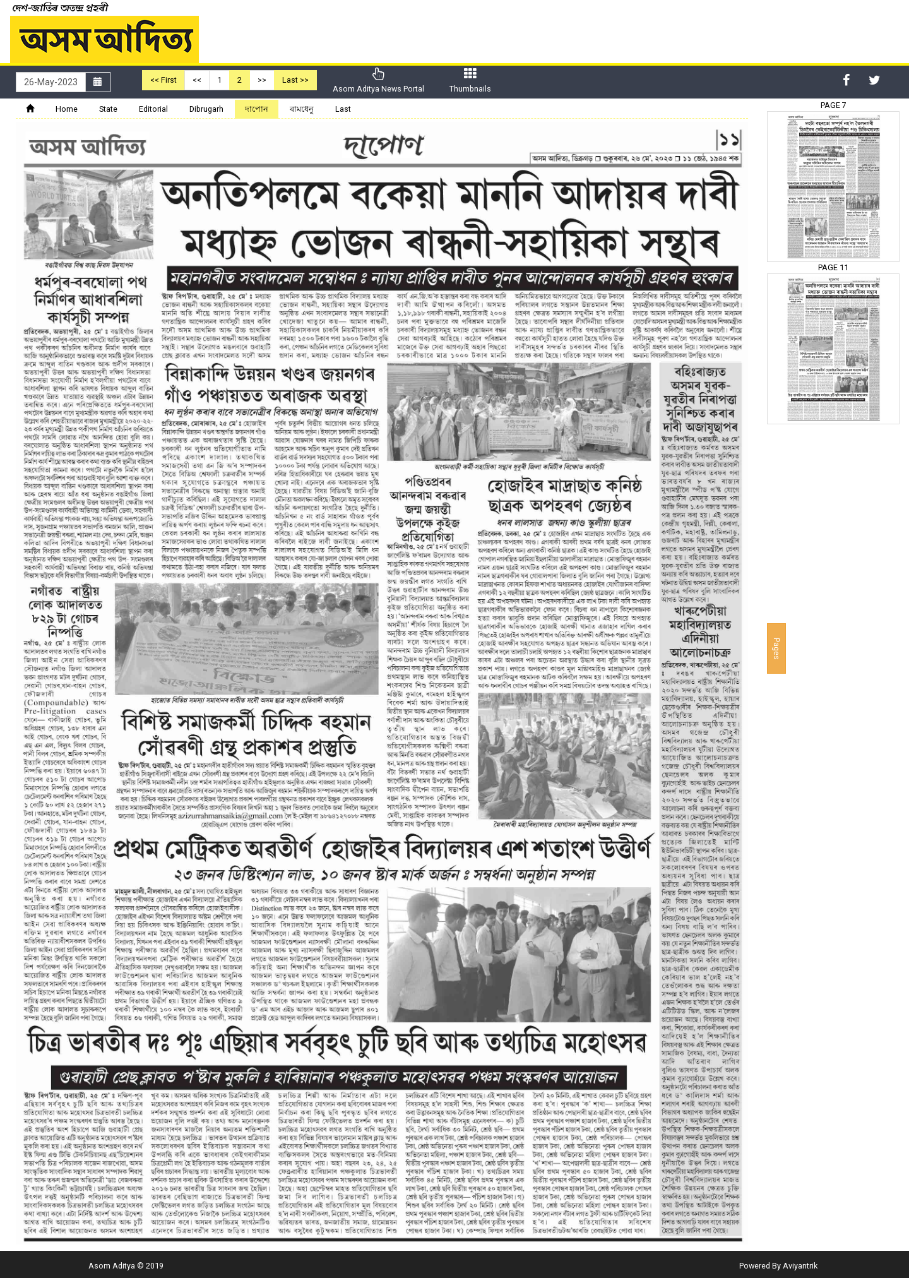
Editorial (153, 109)
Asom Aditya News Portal (378, 80)
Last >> (295, 80)
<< (197, 80)
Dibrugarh (206, 109)
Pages (776, 649)
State (108, 109)
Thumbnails (470, 80)
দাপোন (256, 109)
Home (67, 109)
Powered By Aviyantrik (778, 1265)
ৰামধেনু (302, 109)
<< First (163, 80)
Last (343, 109)
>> (262, 80)
